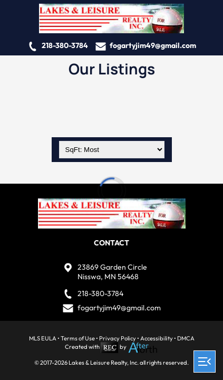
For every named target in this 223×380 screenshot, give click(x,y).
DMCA (186, 338)
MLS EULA (42, 338)
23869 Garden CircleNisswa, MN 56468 (112, 271)
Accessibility (156, 338)
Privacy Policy (117, 338)
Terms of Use (78, 338)
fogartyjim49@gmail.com (153, 45)
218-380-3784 (65, 45)
